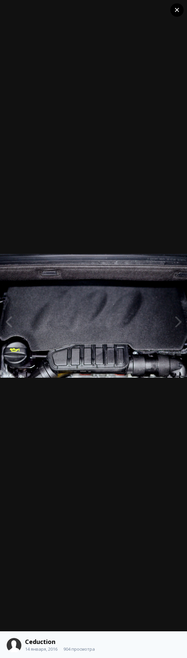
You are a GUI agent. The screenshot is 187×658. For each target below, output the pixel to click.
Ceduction (40, 642)
